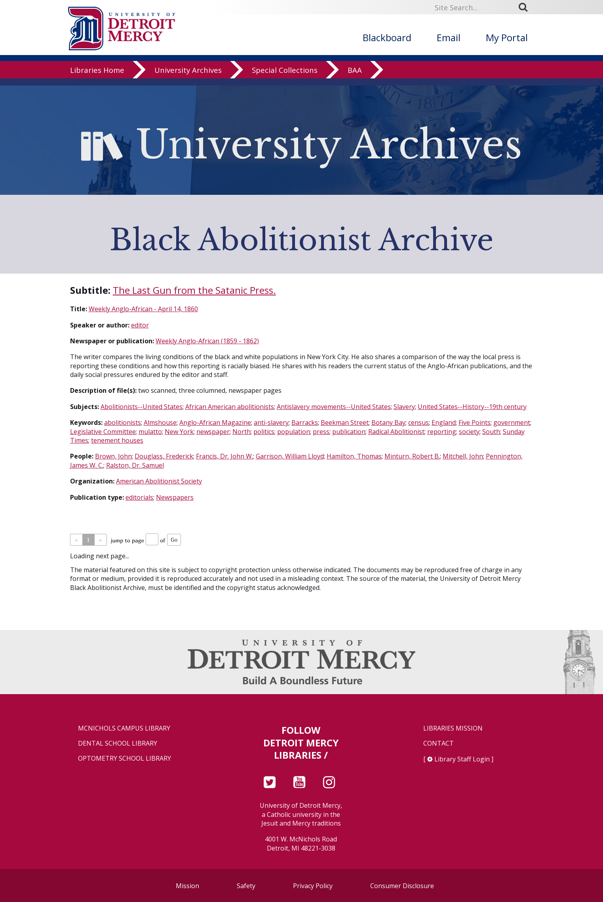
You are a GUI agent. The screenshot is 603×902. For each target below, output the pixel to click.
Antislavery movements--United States (334, 406)
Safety (246, 885)
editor (140, 325)
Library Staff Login (462, 759)
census (418, 422)
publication (348, 431)
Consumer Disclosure (402, 885)
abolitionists (122, 422)
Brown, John (113, 456)
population (293, 431)
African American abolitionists (229, 406)
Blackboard (387, 37)
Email (448, 37)
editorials (139, 497)
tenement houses (117, 440)
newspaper (213, 431)
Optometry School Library (124, 758)
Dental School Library (117, 743)
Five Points (474, 422)
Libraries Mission (453, 728)
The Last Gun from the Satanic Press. (194, 290)
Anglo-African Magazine (215, 422)
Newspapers (175, 497)
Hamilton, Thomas (354, 456)
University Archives (188, 77)
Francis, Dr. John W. (224, 456)
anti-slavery (271, 422)
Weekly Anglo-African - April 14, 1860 (143, 308)
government (511, 422)
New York (179, 431)
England (444, 422)
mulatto (150, 431)
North (241, 431)
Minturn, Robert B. (412, 456)
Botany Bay (388, 422)
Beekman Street (345, 422)
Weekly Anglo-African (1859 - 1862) (207, 341)
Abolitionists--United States (142, 406)
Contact (438, 743)
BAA (355, 77)
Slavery (404, 406)
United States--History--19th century (472, 406)
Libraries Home (97, 77)
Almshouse (160, 422)
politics (263, 431)
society (469, 431)
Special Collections (285, 77)
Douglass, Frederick (164, 456)
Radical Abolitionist (396, 431)
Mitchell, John (463, 456)
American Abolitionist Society (159, 481)
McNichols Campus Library (124, 728)
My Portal (507, 37)
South (491, 431)
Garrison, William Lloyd (290, 456)
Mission (187, 885)
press (321, 431)
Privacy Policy (313, 885)
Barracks (304, 422)
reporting (441, 431)
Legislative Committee (103, 431)
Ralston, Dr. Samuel (135, 465)
